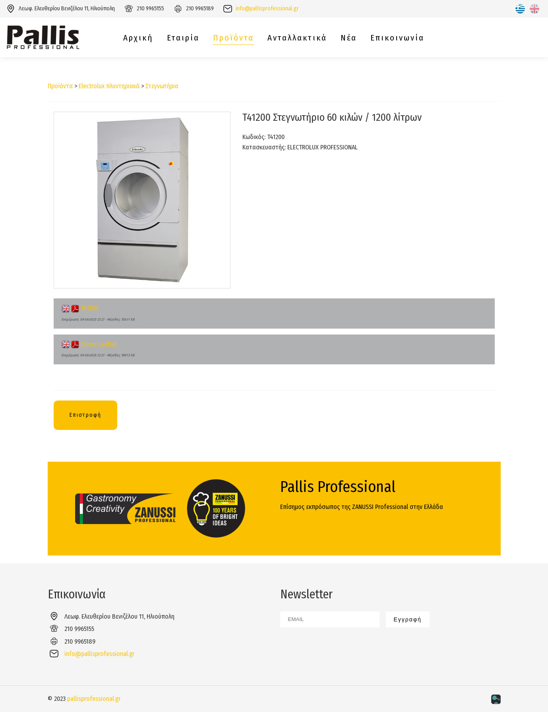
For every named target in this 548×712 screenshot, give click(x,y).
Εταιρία (183, 38)
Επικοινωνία (397, 38)
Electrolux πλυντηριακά (109, 86)
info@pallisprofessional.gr (267, 8)
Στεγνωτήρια (161, 86)
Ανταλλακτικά (297, 38)
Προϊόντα (233, 38)
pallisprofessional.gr (93, 698)
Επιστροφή (85, 415)
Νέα (349, 38)
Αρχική (138, 38)
